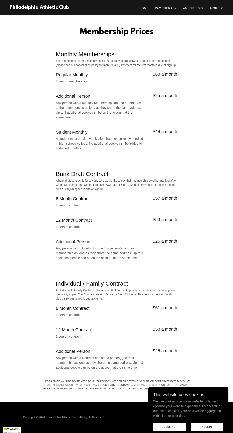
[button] (193, 8)
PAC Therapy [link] (165, 8)
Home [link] (144, 8)
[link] (39, 7)
